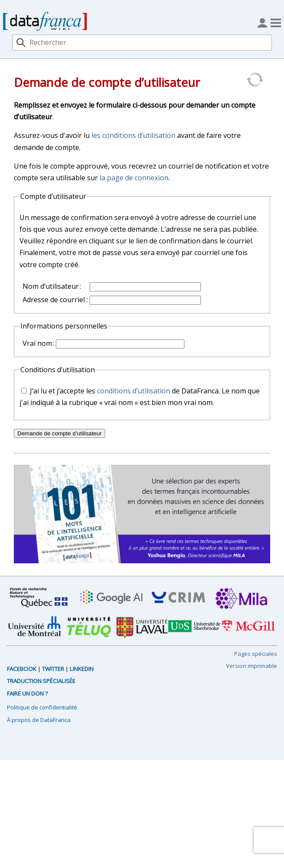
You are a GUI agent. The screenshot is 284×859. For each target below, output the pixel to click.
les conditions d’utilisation (133, 135)
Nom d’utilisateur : (52, 286)
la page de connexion (134, 177)
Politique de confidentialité (42, 707)
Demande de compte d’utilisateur (59, 433)
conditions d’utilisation (133, 391)
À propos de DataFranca (39, 720)
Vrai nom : (38, 343)
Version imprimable (251, 666)
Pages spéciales (255, 654)
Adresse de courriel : (55, 299)
